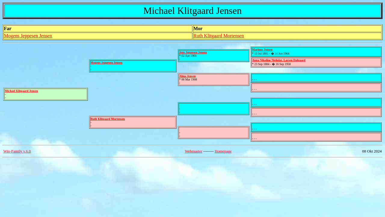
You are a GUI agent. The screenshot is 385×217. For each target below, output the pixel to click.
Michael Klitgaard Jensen (21, 91)
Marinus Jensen (262, 49)
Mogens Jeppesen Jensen (28, 35)
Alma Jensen (187, 76)
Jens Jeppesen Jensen (193, 52)
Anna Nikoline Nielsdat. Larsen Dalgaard (278, 60)
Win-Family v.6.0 (17, 151)
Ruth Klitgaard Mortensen (218, 35)
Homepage (223, 151)
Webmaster (193, 151)
